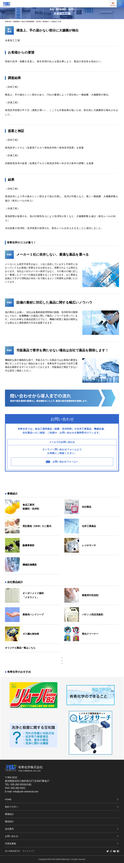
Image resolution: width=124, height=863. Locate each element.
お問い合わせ (11, 836)
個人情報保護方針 (12, 851)
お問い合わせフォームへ (62, 461)
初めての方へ (11, 806)
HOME (8, 799)
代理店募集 (10, 843)
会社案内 (9, 829)
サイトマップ (28, 851)
